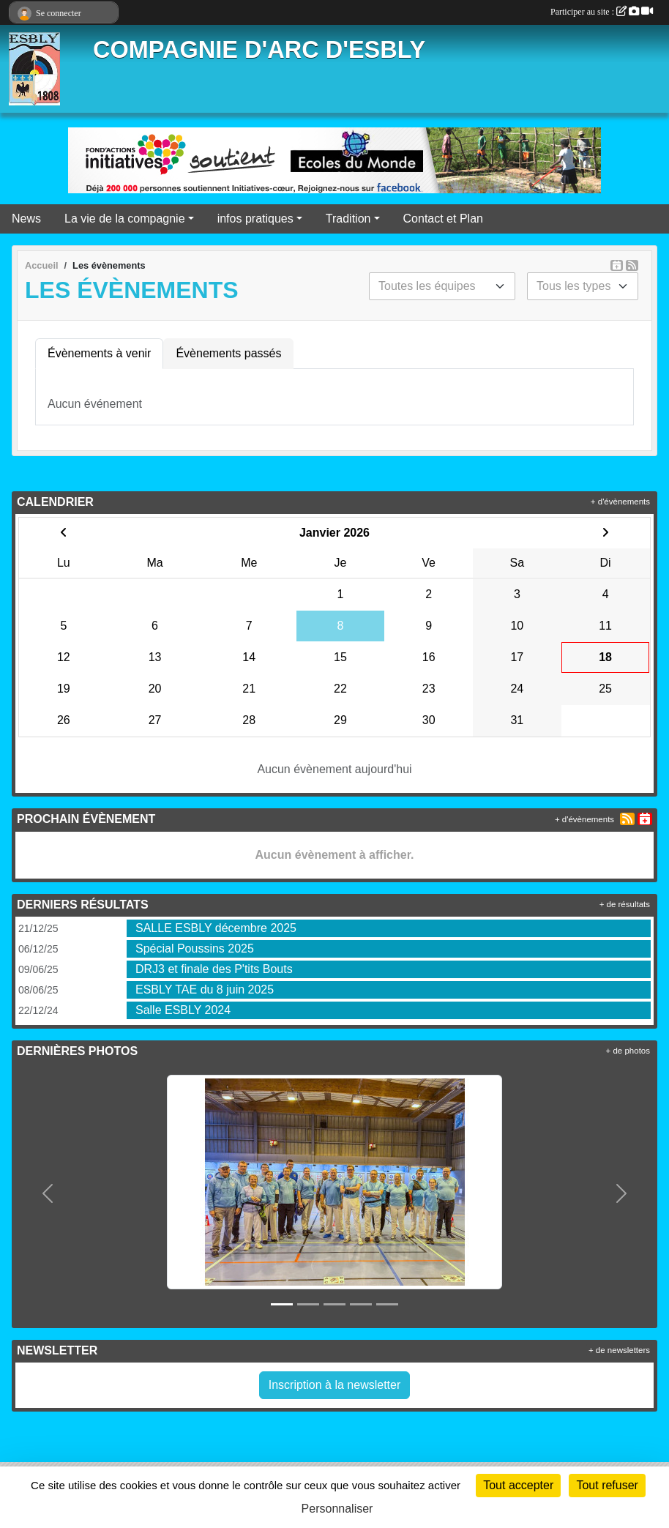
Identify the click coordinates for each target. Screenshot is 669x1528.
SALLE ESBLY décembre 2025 (215, 928)
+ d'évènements (620, 501)
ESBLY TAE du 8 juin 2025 (204, 989)
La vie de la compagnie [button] (124, 218)
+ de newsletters (619, 1350)
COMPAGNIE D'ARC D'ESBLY (259, 50)
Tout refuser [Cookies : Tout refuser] (607, 1485)
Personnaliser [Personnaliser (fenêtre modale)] (337, 1508)
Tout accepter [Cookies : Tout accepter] (518, 1485)
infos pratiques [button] (255, 218)
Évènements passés (228, 353)
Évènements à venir (99, 353)
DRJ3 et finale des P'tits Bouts (214, 969)
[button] (47, 1193)
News (26, 218)
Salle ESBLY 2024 (183, 1010)
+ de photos (628, 1050)
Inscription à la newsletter (335, 1385)
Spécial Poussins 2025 (194, 948)
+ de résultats (624, 904)
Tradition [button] (348, 218)
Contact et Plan (443, 218)
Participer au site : (601, 12)
